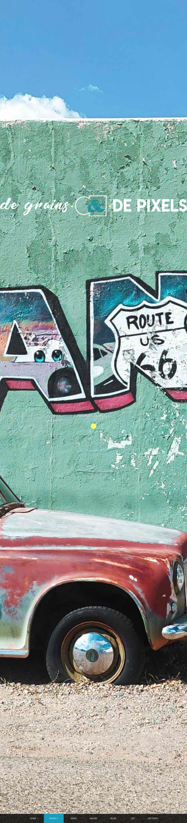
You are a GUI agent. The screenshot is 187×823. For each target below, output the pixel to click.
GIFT (133, 818)
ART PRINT (153, 818)
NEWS (74, 818)
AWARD (93, 818)
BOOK (113, 818)
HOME (33, 818)
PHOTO (52, 818)
